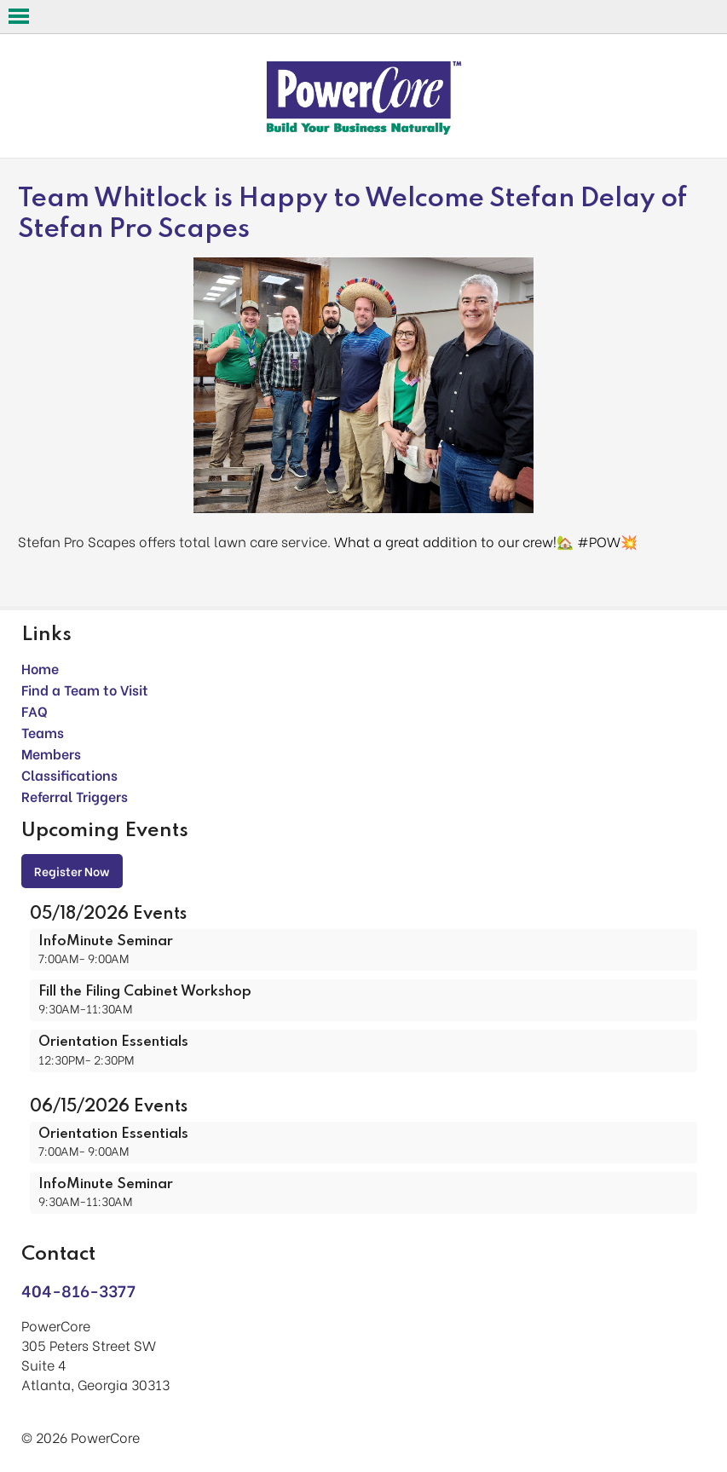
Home (40, 668)
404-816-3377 (78, 1290)
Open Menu (19, 16)
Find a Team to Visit (84, 689)
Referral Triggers (74, 795)
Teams (42, 732)
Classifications (69, 774)
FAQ (34, 710)
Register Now (72, 871)
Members (51, 753)
